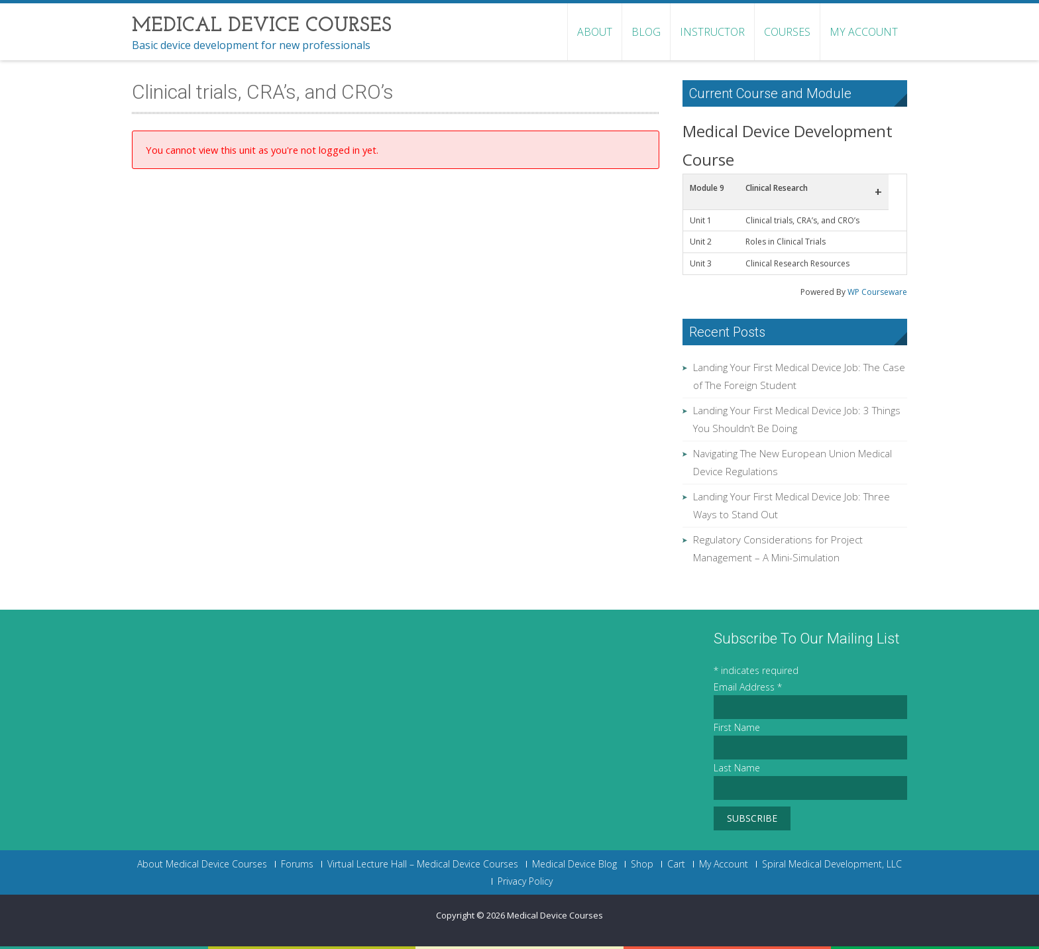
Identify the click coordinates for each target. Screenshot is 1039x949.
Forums (297, 864)
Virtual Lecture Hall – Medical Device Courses (422, 864)
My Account (864, 32)
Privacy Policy (525, 881)
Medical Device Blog (574, 864)
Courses (787, 32)
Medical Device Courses (555, 915)
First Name (737, 727)
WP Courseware (877, 292)
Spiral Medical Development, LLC (832, 864)
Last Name (737, 767)
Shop (642, 864)
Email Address (748, 687)
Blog (646, 32)
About (594, 32)
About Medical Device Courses (202, 864)
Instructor (712, 32)
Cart (676, 864)
